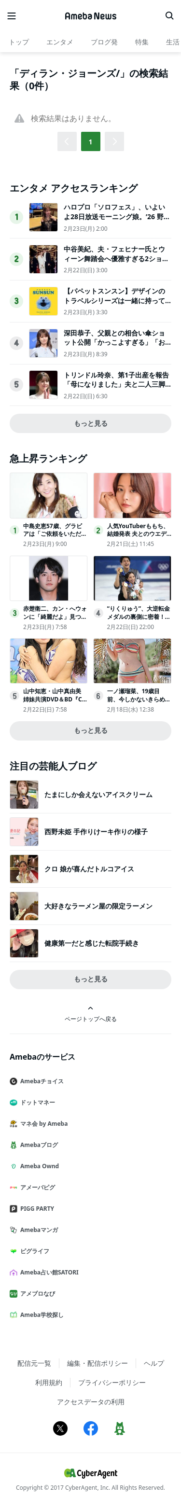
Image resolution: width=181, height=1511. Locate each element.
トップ (19, 41)
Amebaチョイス (40, 1081)
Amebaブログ (38, 1145)
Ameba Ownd (38, 1166)
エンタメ (59, 41)
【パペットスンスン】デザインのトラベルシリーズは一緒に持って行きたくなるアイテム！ (114, 300)
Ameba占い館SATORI (48, 1272)
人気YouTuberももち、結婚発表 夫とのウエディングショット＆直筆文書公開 (139, 538)
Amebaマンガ (38, 1230)
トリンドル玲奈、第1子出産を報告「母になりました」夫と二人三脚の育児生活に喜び (116, 384)
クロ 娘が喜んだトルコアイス (89, 868)
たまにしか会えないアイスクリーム (98, 794)
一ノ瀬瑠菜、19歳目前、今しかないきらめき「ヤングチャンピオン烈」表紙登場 (139, 703)
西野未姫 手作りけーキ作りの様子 (96, 831)
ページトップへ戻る (91, 1014)
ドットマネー (36, 1102)
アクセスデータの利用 (91, 1401)
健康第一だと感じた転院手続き (91, 943)
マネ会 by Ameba (42, 1123)
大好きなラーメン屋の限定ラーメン (98, 905)
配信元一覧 (34, 1363)
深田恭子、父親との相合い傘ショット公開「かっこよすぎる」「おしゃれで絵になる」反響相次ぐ (114, 342)
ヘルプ (154, 1363)
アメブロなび (36, 1293)
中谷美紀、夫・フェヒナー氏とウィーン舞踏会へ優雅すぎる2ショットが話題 (116, 258)
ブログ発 (104, 41)
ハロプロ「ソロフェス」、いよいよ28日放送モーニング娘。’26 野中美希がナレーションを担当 (117, 216)
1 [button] (90, 141)
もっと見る (91, 423)
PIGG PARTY (36, 1208)
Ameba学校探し (40, 1315)
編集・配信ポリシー (97, 1363)
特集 (142, 41)
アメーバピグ (36, 1187)
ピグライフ (33, 1251)
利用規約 (48, 1382)
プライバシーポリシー (112, 1382)
